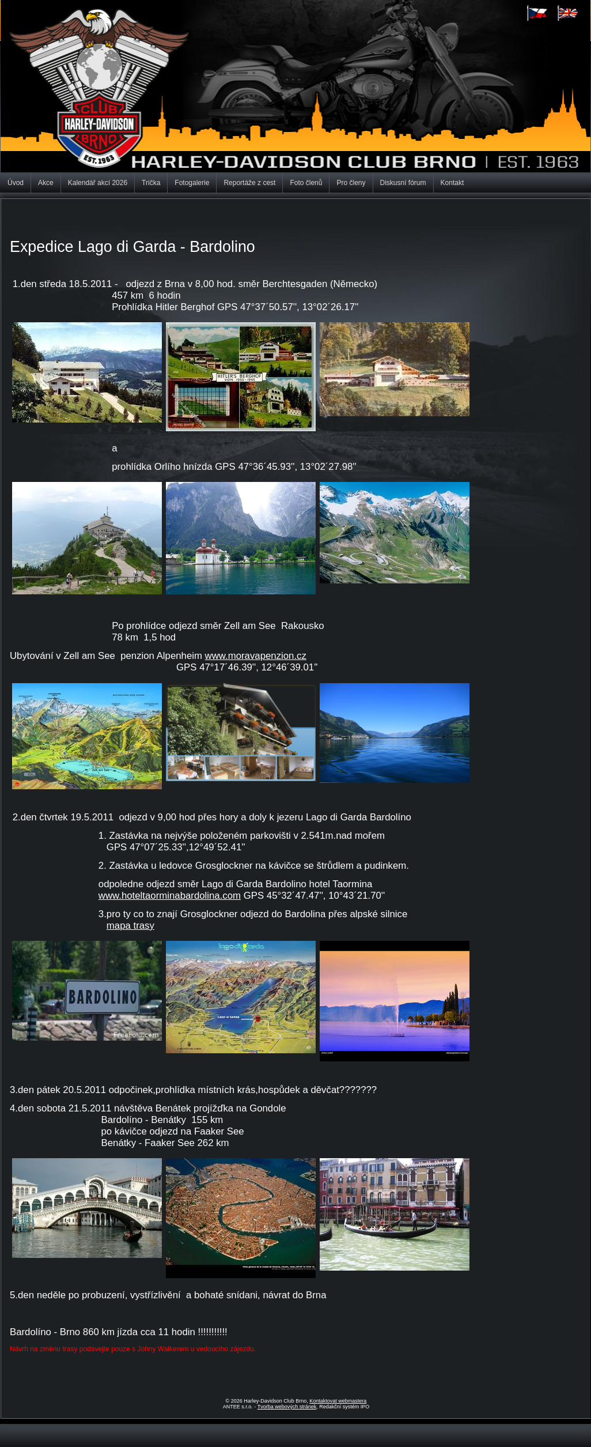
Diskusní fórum (403, 183)
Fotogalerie (192, 183)
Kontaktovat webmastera (337, 1401)
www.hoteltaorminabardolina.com (170, 895)
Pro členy (350, 183)
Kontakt (452, 183)
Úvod (15, 183)
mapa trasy (130, 925)
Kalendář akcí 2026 (97, 183)
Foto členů (306, 183)
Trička (151, 183)
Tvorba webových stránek (287, 1407)
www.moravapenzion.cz (255, 655)
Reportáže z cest (249, 183)
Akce (46, 183)
